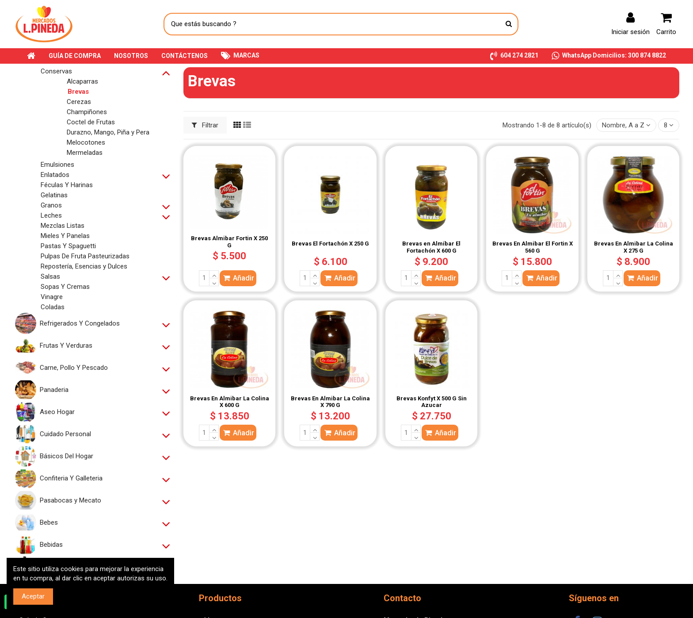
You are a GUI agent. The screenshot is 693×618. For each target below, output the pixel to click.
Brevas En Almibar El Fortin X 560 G (532, 247)
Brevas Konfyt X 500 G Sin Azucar (431, 402)
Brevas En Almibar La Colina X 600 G (229, 402)
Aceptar (33, 596)
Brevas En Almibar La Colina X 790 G (330, 402)
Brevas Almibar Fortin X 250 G (229, 242)
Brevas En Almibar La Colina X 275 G (633, 247)
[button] (514, 56)
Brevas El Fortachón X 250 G (330, 243)
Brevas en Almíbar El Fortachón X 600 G (431, 247)
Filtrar (205, 125)
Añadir (238, 278)
